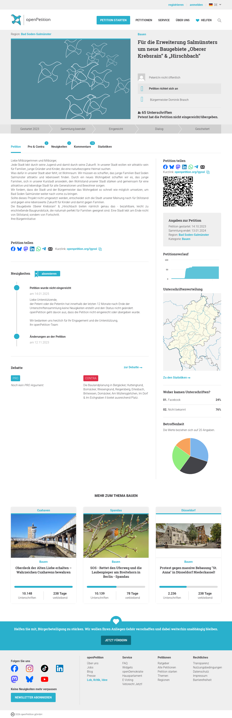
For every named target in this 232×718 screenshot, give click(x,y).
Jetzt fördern (116, 640)
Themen (163, 675)
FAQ (125, 663)
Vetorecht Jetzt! (132, 684)
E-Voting (127, 680)
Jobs (90, 667)
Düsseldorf (188, 510)
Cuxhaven (43, 510)
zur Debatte (132, 367)
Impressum (200, 675)
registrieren (176, 5)
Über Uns (183, 20)
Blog (90, 671)
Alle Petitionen (167, 667)
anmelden (196, 5)
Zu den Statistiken (175, 377)
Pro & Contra (36, 144)
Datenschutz (201, 671)
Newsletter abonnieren (33, 697)
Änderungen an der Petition (48, 336)
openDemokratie (132, 671)
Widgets (127, 667)
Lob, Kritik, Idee (97, 680)
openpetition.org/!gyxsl (84, 249)
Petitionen (144, 20)
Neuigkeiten (59, 144)
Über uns (92, 663)
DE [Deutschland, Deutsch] (213, 5)
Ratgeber (163, 663)
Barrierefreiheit (202, 680)
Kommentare (82, 144)
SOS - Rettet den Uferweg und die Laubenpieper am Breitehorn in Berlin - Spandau (116, 572)
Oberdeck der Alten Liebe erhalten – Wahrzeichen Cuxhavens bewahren (43, 570)
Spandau (116, 510)
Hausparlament (132, 675)
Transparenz (201, 663)
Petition (16, 146)
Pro (15, 378)
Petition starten (113, 20)
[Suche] (219, 20)
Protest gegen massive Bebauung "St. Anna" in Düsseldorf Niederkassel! (188, 570)
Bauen (142, 34)
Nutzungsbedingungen (207, 667)
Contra (90, 378)
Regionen (164, 680)
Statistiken (105, 146)
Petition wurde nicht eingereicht (50, 288)
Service (164, 20)
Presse (91, 675)
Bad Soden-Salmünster (36, 34)
